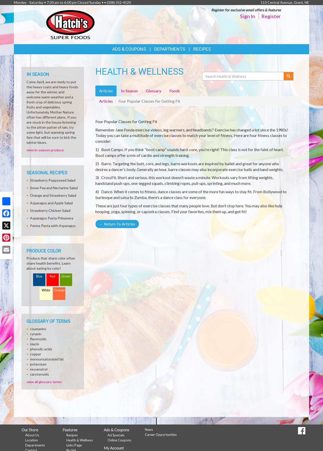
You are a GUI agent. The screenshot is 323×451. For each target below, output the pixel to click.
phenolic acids (41, 349)
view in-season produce (45, 150)
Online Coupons (119, 440)
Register (271, 16)
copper (35, 354)
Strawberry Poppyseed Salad (52, 180)
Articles (106, 101)
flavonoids (38, 339)
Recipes (202, 49)
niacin (34, 344)
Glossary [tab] (153, 90)
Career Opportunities (161, 435)
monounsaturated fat (47, 359)
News (149, 430)
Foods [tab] (174, 90)
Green (65, 276)
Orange (59, 290)
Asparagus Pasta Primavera (51, 218)
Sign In (247, 16)
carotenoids (39, 374)
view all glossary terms (44, 382)
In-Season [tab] (129, 90)
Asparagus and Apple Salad (51, 203)
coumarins (38, 329)
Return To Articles (117, 223)
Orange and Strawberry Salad (53, 195)
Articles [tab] (106, 90)
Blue (39, 276)
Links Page (74, 445)
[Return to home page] (70, 24)
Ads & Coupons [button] (129, 49)
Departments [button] (169, 49)
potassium (38, 364)
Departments (35, 445)
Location (31, 440)
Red (52, 276)
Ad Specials (115, 435)
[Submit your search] (288, 76)
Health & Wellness (79, 440)
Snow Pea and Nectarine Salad (54, 188)
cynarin (35, 334)
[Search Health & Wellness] (243, 76)
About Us (32, 435)
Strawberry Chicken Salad (50, 210)
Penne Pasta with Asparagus (53, 225)
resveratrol (38, 369)
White (46, 290)
